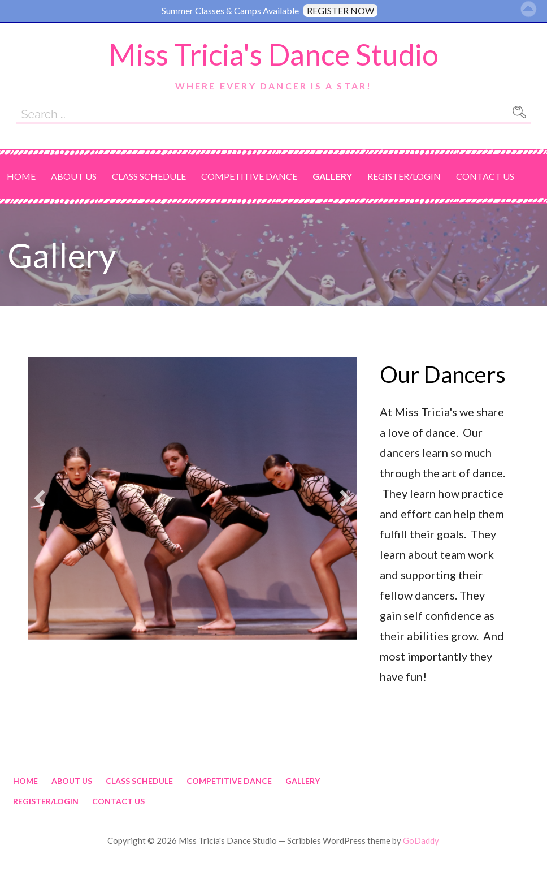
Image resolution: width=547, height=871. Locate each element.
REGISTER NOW (340, 10)
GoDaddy (421, 840)
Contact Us (485, 176)
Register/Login (404, 176)
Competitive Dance (249, 176)
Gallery (332, 176)
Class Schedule (149, 176)
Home (21, 176)
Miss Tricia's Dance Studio (273, 54)
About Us (74, 176)
